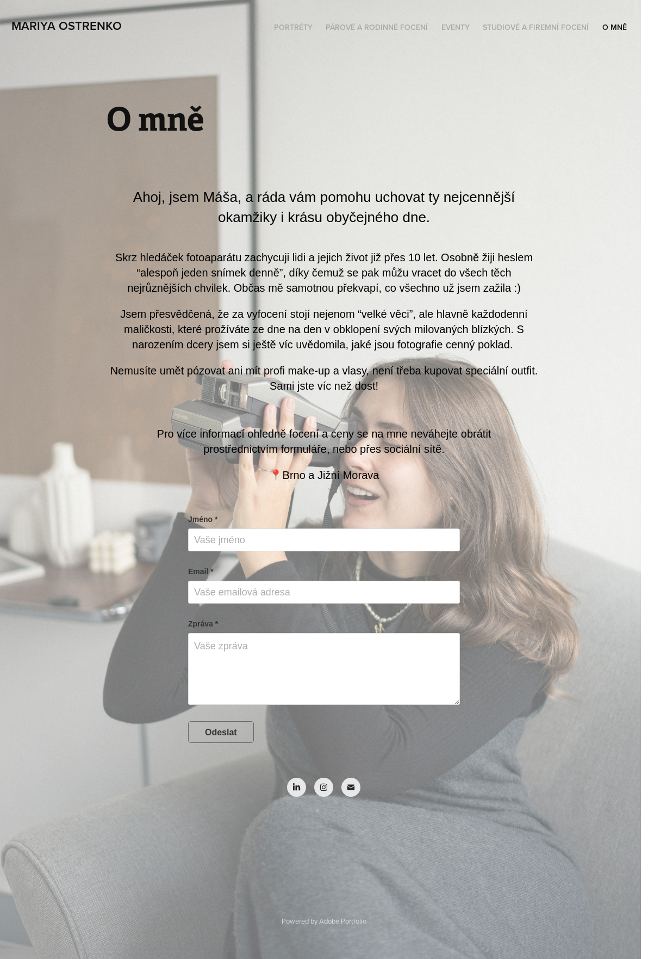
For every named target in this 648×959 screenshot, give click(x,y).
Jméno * (202, 519)
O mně (614, 27)
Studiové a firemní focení (536, 27)
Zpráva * (203, 624)
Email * (201, 571)
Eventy (455, 27)
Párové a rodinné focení (377, 27)
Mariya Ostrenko (66, 25)
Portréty (293, 27)
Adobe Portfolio (342, 921)
